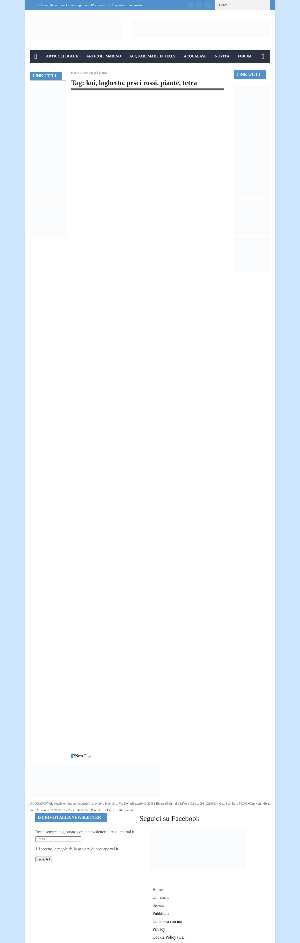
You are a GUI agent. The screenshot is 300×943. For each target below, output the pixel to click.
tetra (190, 83)
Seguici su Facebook (169, 818)
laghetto (111, 83)
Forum (245, 56)
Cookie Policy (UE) (168, 937)
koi (90, 83)
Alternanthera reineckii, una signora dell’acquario (72, 5)
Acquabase (195, 56)
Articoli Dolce (62, 56)
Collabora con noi (167, 921)
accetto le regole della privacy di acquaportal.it (77, 849)
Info (39, 69)
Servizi (158, 905)
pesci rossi (142, 83)
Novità (222, 56)
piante (170, 83)
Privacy (158, 929)
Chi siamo (160, 897)
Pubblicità (160, 913)
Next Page (83, 756)
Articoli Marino (103, 56)
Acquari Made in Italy (152, 56)
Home (75, 73)
